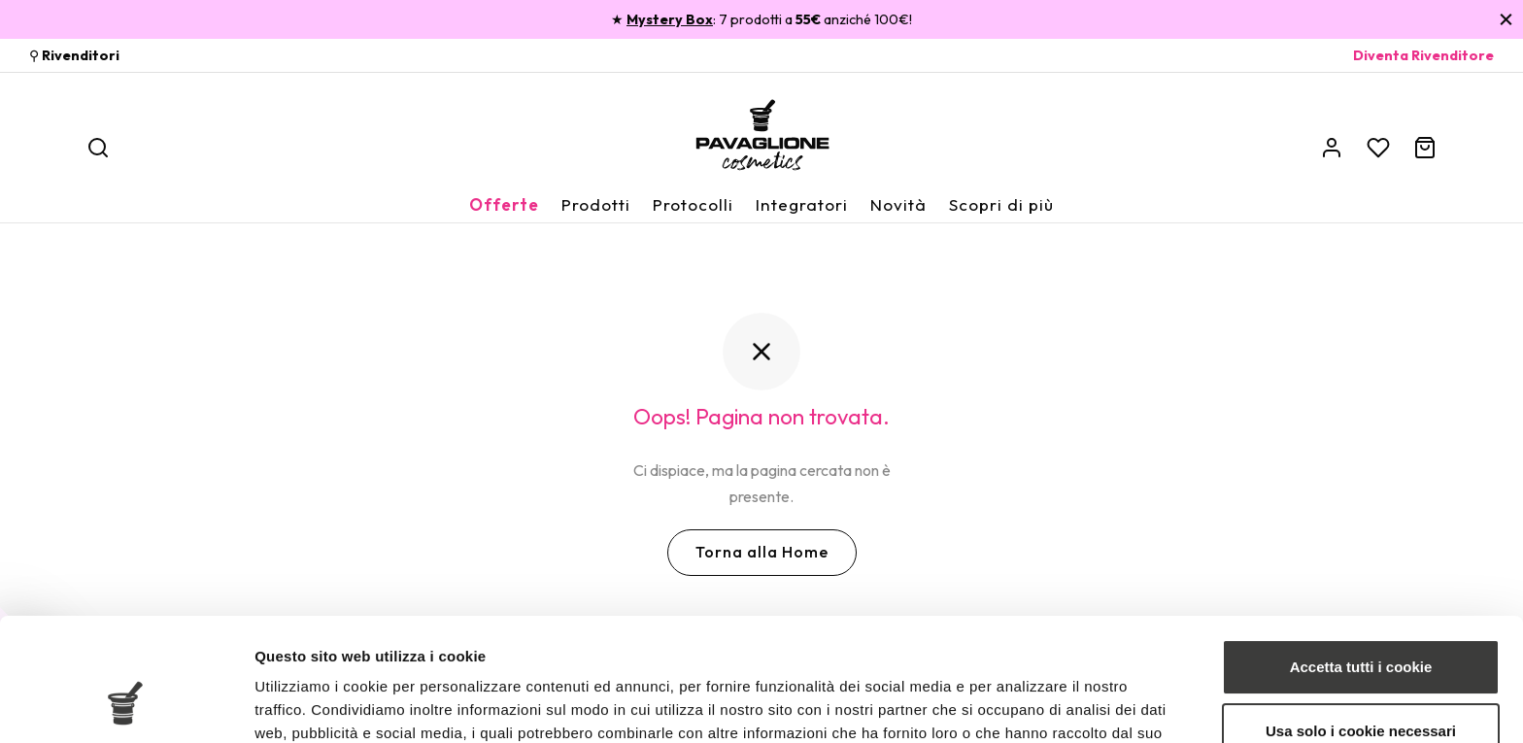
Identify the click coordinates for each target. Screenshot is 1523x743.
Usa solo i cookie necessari (1361, 625)
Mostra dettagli (306, 704)
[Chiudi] (1506, 19)
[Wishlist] (1378, 147)
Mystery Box (669, 19)
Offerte (504, 204)
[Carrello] (1425, 147)
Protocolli (693, 204)
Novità (898, 204)
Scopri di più (1001, 204)
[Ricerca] (98, 147)
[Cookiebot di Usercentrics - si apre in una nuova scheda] (126, 705)
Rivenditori (80, 55)
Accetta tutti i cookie (1361, 562)
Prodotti (595, 204)
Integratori (802, 204)
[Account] (1331, 147)
